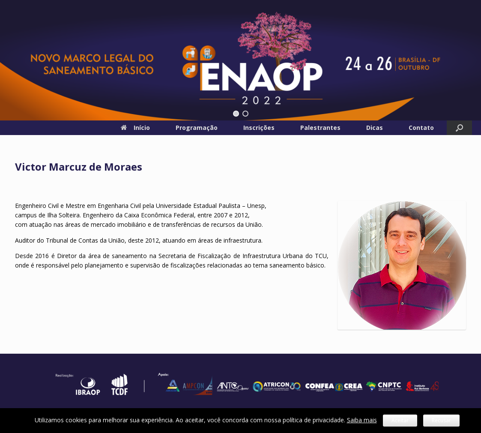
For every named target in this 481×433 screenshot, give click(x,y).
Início (135, 127)
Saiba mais (362, 420)
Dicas (374, 127)
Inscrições (259, 127)
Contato (421, 127)
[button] (236, 114)
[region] (240, 60)
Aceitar (400, 420)
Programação (197, 127)
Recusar (441, 420)
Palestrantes (320, 127)
